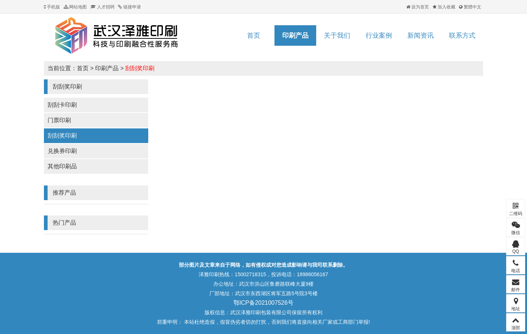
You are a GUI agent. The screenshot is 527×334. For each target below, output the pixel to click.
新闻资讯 (420, 35)
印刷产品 (295, 35)
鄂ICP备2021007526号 (263, 303)
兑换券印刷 (62, 151)
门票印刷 (59, 120)
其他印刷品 (62, 166)
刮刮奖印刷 (139, 68)
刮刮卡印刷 (62, 105)
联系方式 (462, 35)
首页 (253, 35)
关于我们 (337, 35)
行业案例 (379, 35)
